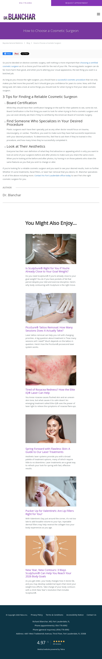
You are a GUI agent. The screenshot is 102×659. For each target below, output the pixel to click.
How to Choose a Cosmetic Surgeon (47, 43)
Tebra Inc (23, 615)
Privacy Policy (37, 615)
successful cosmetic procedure (71, 79)
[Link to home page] (47, 14)
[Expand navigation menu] (98, 14)
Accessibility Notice (75, 615)
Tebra (62, 649)
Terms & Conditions (54, 615)
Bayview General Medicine (13, 43)
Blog (28, 43)
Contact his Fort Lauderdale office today (52, 175)
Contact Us (91, 615)
